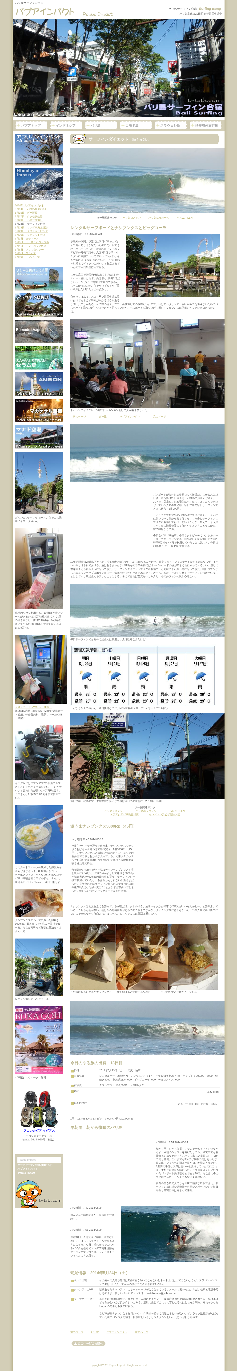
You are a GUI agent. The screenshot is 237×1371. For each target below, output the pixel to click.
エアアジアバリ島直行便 (124, 814)
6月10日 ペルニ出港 (27, 256)
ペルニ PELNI (185, 217)
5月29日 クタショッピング (31, 231)
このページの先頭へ (88, 1343)
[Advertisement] (111, 520)
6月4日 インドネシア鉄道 (30, 245)
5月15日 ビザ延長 (26, 212)
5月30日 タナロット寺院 (30, 234)
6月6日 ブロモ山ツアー (29, 249)
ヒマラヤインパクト (39, 184)
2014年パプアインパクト (29, 205)
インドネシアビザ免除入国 (164, 814)
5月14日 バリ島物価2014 (30, 209)
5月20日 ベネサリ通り (29, 220)
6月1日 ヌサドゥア (27, 238)
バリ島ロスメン (132, 217)
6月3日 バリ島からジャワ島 (32, 242)
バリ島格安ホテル (159, 217)
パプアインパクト (65, 12)
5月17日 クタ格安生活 (29, 216)
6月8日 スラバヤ (25, 253)
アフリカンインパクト (39, 149)
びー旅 (103, 416)
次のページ (159, 416)
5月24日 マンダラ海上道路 (31, 227)
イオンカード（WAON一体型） (33, 707)
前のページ (79, 416)
